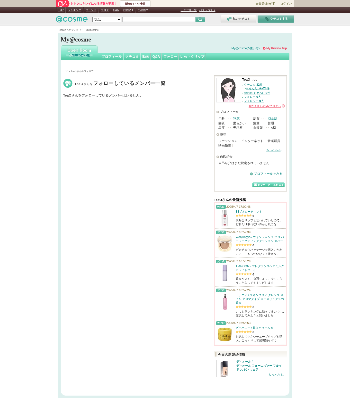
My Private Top (276, 48)
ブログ (105, 9)
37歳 (236, 118)
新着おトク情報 (135, 4)
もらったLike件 (257, 88)
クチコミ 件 (253, 84)
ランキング (74, 9)
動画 (145, 56)
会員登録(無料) (265, 3)
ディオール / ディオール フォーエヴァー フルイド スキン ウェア (259, 366)
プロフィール (111, 56)
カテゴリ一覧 (189, 10)
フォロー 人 (252, 97)
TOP (61, 9)
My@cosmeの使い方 (245, 48)
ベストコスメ (207, 10)
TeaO (120, 84)
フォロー (170, 56)
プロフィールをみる (268, 173)
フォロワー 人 (254, 101)
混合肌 (272, 118)
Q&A (116, 9)
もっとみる (273, 150)
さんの (267, 106)
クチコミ (132, 56)
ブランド (91, 9)
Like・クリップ (192, 56)
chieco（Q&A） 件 (257, 93)
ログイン (286, 3)
